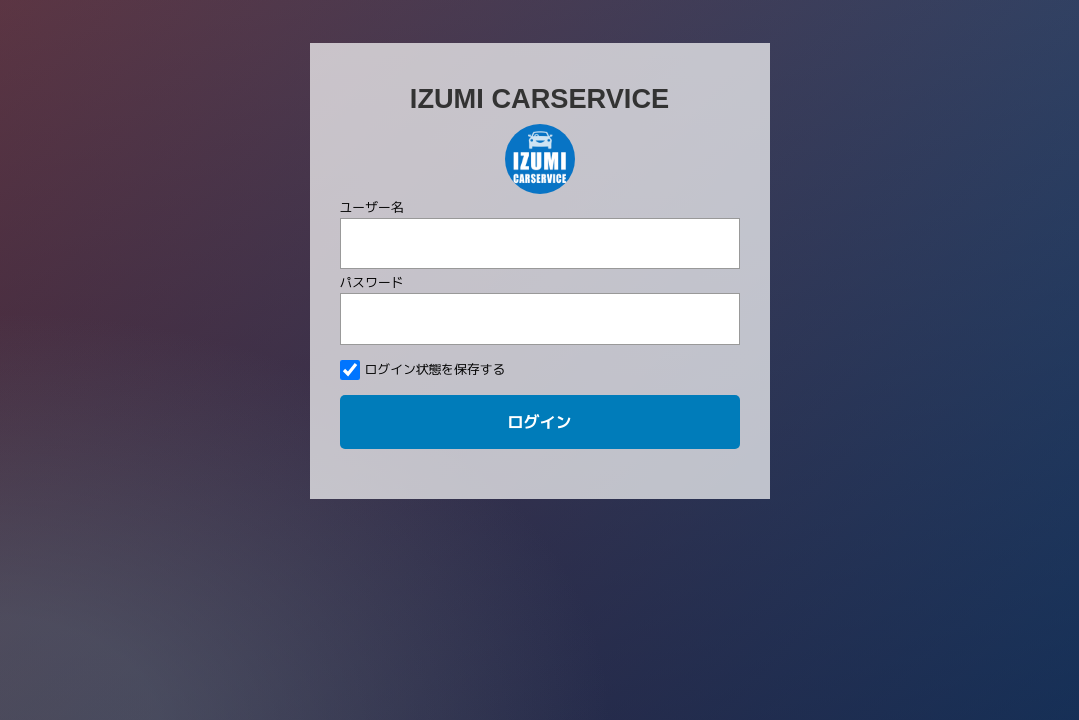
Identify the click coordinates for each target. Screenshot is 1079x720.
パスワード (372, 282)
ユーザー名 (372, 207)
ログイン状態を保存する (423, 370)
